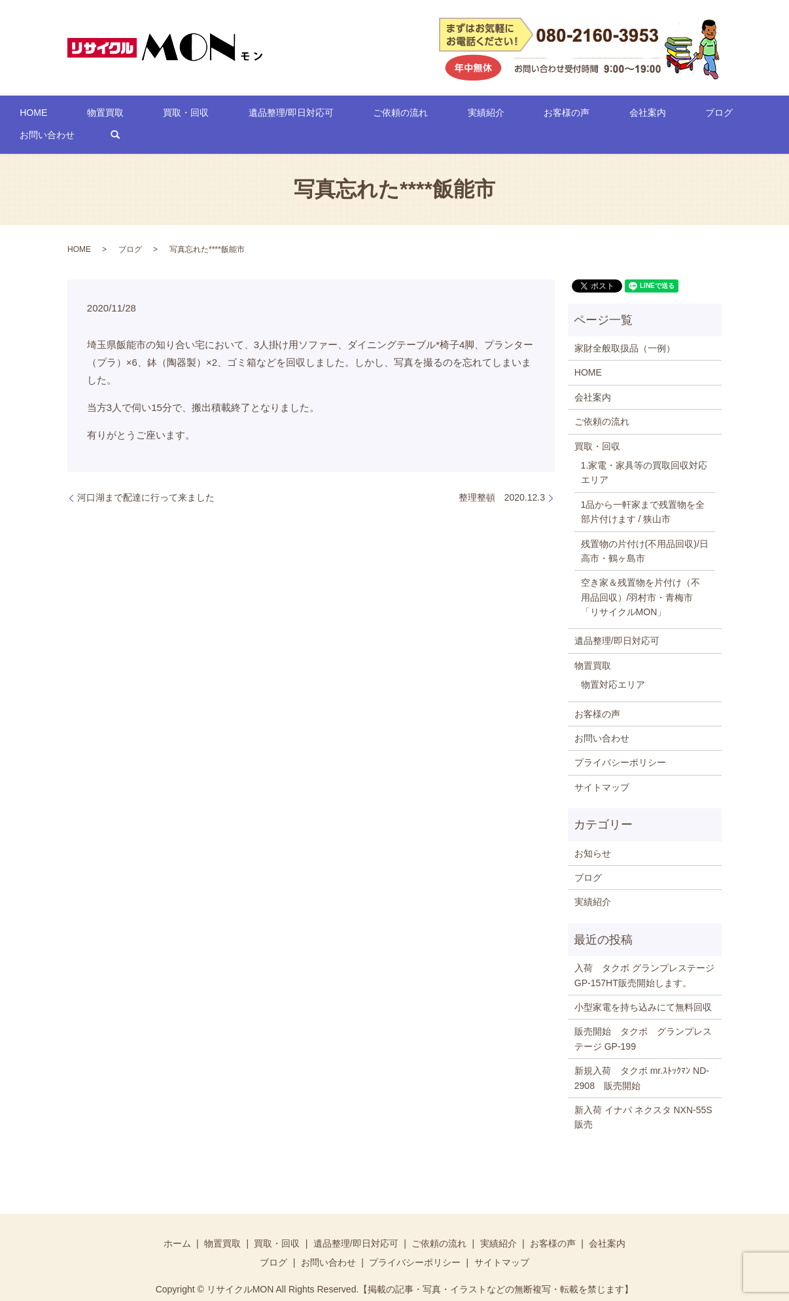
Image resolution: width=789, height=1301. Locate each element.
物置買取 (117, 114)
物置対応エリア (613, 665)
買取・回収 (180, 114)
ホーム (177, 1223)
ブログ (608, 114)
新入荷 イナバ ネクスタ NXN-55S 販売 (644, 1096)
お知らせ (592, 833)
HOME (63, 114)
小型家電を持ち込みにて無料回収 (643, 987)
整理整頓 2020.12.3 (502, 477)
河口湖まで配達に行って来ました (146, 477)
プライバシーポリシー (620, 743)
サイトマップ (601, 767)
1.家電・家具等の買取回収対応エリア (644, 452)
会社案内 (553, 114)
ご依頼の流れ (359, 114)
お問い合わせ (670, 114)
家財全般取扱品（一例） (624, 328)
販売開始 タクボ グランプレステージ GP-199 (643, 1019)
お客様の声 (491, 114)
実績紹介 (427, 114)
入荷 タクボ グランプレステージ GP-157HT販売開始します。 (644, 954)
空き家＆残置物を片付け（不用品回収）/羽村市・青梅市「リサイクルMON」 (640, 577)
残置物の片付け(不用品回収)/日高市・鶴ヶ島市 (645, 530)
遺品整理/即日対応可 (267, 114)
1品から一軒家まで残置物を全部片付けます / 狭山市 (643, 491)
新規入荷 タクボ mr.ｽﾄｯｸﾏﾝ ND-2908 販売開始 (641, 1057)
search (730, 114)
